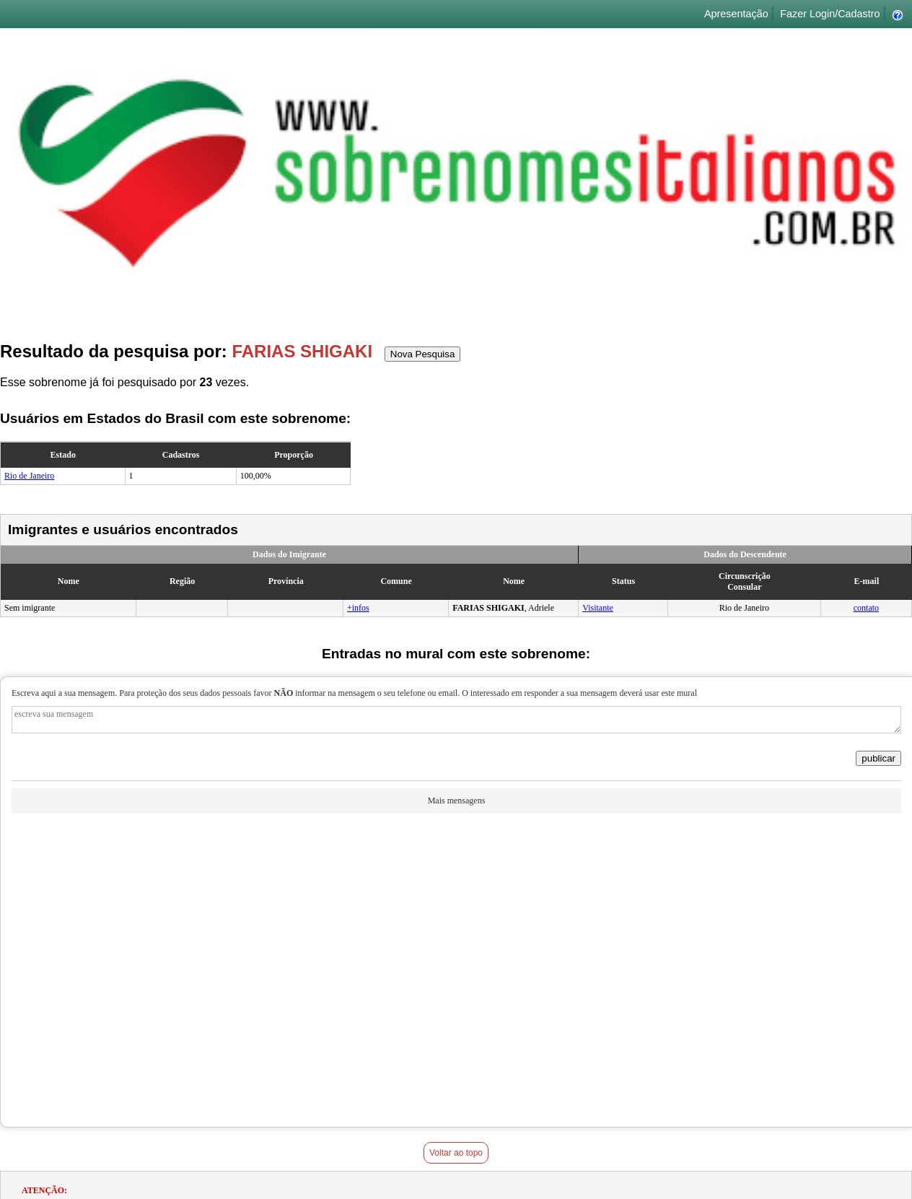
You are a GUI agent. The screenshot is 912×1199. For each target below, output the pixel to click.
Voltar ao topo (456, 1153)
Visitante (597, 608)
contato (866, 608)
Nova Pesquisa (422, 354)
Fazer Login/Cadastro (830, 13)
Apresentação (736, 13)
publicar (878, 758)
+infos (358, 608)
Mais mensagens (457, 800)
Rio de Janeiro (29, 476)
